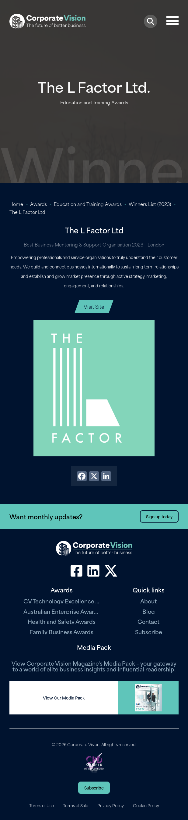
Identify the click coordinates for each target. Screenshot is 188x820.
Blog (148, 611)
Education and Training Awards (88, 203)
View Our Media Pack (64, 697)
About (148, 601)
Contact (148, 621)
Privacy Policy (110, 805)
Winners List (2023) (150, 203)
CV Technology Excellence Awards (61, 601)
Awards (38, 203)
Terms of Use (41, 805)
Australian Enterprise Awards (61, 611)
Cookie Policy (146, 805)
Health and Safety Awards (62, 621)
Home (16, 203)
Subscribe (148, 632)
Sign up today (159, 516)
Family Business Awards (61, 632)
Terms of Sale (75, 805)
